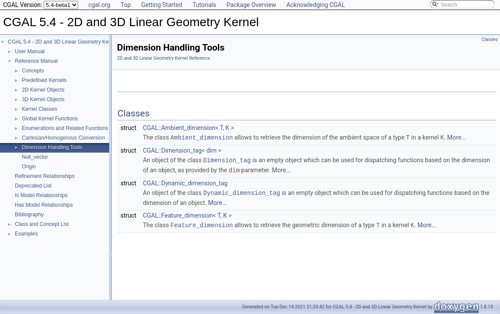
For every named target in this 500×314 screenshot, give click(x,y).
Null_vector (35, 157)
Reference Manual (36, 61)
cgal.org (99, 4)
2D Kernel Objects (43, 90)
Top (126, 4)
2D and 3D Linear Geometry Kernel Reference (163, 58)
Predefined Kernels (44, 80)
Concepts (33, 71)
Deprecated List (33, 186)
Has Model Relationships (44, 205)
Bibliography (29, 215)
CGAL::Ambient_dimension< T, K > (188, 127)
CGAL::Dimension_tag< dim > (182, 150)
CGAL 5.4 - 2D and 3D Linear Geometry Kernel (62, 42)
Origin (29, 167)
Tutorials (204, 4)
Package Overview (251, 4)
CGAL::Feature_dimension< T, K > (187, 213)
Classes (490, 39)
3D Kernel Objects (43, 99)
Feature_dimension (201, 223)
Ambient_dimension (201, 137)
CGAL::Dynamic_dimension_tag (185, 181)
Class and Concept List (42, 224)
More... (456, 137)
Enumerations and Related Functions (65, 128)
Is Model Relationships (41, 195)
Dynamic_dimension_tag (241, 191)
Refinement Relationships (45, 176)
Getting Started (161, 4)
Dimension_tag (227, 159)
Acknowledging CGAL (315, 4)
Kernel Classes (39, 109)
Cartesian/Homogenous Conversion (63, 138)
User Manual (30, 51)
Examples (26, 234)
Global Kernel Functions (50, 119)
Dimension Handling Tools (52, 147)
